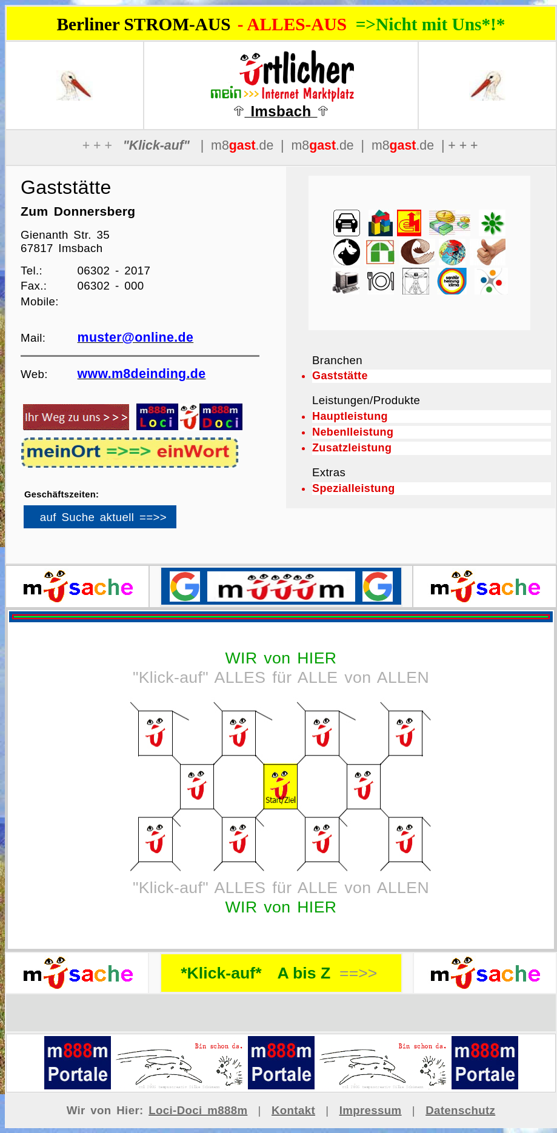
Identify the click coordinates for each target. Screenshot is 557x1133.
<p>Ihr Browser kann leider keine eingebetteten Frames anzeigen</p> (121, 521)
